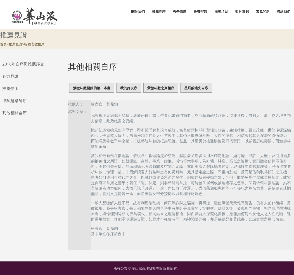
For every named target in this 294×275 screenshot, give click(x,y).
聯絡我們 (283, 11)
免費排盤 (200, 11)
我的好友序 (128, 88)
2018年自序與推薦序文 (23, 64)
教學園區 (179, 11)
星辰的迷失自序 (196, 88)
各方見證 (10, 76)
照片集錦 (242, 11)
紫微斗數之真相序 (160, 88)
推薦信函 (10, 88)
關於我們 (138, 11)
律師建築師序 (14, 100)
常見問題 (263, 11)
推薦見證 (159, 11)
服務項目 (221, 11)
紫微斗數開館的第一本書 (91, 88)
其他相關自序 (14, 112)
